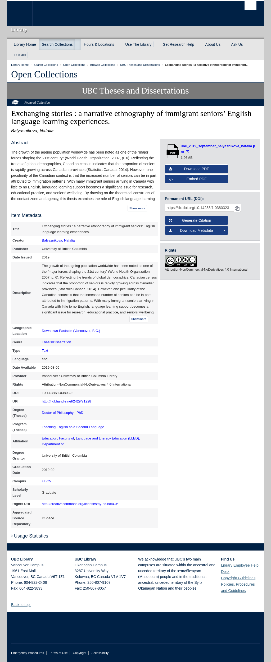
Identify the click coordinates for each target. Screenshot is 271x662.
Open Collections (44, 74)
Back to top (23, 605)
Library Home (25, 44)
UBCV (46, 481)
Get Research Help (178, 44)
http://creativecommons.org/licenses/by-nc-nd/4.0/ (80, 504)
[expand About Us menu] (225, 44)
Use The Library (138, 44)
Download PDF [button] (189, 169)
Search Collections (57, 44)
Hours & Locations (99, 44)
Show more (137, 208)
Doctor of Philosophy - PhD (62, 413)
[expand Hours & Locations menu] (119, 44)
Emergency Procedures (27, 653)
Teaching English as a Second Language (73, 427)
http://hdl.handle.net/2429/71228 (66, 401)
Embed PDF (188, 179)
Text (45, 351)
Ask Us (237, 44)
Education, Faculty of (58, 438)
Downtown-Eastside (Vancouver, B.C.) (71, 331)
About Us (213, 44)
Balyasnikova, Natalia (58, 240)
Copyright (79, 653)
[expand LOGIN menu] (31, 55)
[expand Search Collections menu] (77, 44)
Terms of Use (58, 653)
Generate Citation (190, 220)
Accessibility (100, 653)
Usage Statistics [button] (29, 536)
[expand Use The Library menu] (156, 44)
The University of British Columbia (23, 13)
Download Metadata (197, 230)
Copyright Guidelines (238, 578)
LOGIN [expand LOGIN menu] (20, 55)
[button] (33, 605)
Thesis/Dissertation (56, 342)
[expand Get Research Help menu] (199, 44)
